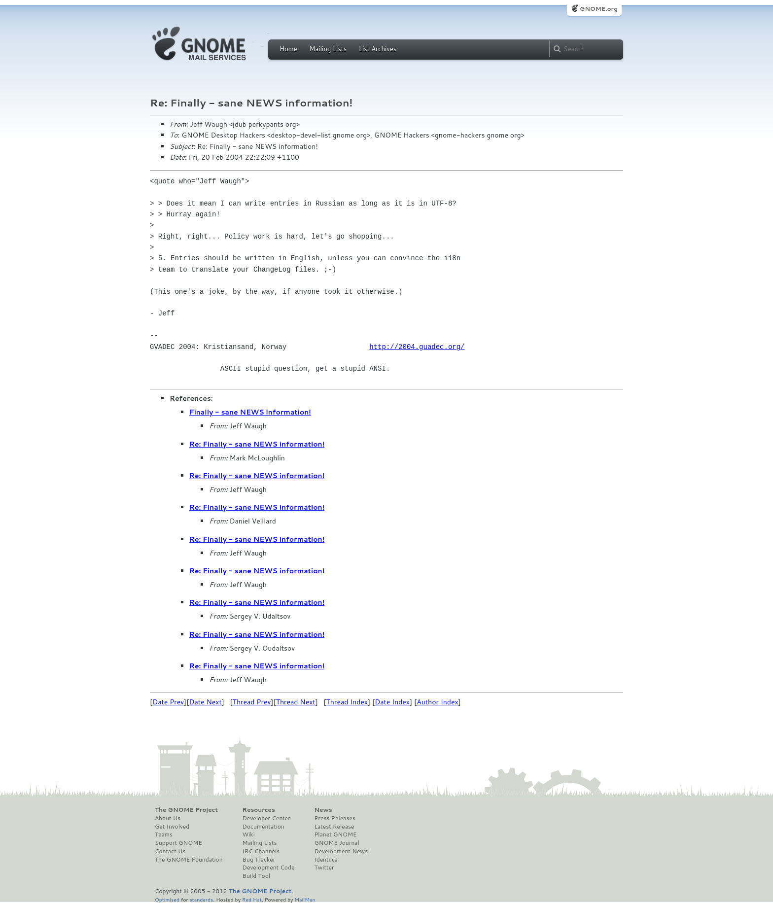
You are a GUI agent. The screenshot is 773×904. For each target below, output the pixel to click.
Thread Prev (252, 702)
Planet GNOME (335, 834)
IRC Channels (261, 851)
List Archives (377, 48)
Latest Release (334, 827)
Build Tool (256, 876)
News (323, 810)
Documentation (263, 827)
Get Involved (172, 827)
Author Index (437, 702)
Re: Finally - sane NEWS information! (256, 444)
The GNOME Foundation (189, 860)
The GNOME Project (186, 810)
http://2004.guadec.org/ (416, 346)
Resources (259, 810)
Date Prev (168, 702)
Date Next (205, 702)
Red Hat (252, 899)
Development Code (269, 867)
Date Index (392, 702)
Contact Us (170, 851)
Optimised (167, 899)
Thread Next (296, 702)
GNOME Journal (336, 843)
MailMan (304, 899)
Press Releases (334, 818)
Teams (164, 834)
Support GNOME (178, 843)
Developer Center (266, 818)
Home (288, 48)
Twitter (324, 867)
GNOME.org (599, 8)
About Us (167, 818)
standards (201, 899)
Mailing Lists (328, 48)
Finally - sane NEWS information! (250, 412)
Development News (341, 851)
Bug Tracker (259, 860)
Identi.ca (326, 860)
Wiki (249, 834)
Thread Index (347, 702)
